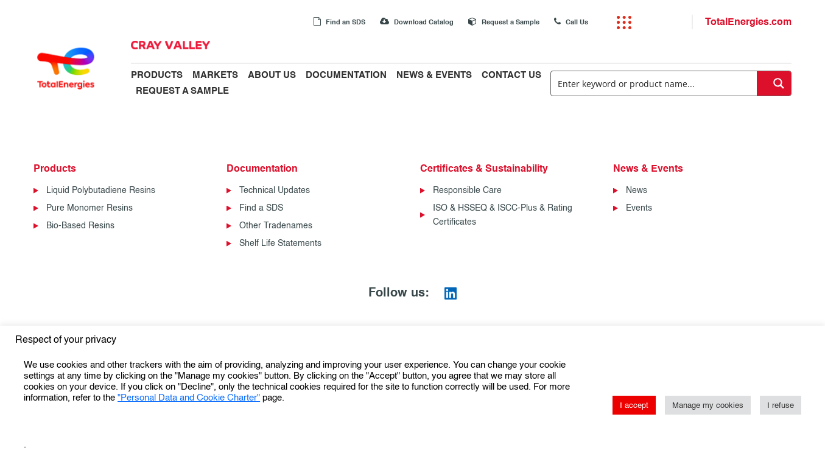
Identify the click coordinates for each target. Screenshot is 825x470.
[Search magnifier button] (774, 83)
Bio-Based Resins (80, 226)
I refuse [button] (780, 405)
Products (157, 75)
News (636, 190)
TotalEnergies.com (748, 21)
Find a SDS (261, 208)
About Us (272, 75)
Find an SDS (339, 22)
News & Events (434, 75)
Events (639, 208)
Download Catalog (417, 22)
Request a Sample (503, 22)
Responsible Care (467, 190)
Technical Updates (274, 190)
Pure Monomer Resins (89, 208)
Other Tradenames (275, 226)
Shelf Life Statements (280, 243)
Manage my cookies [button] (707, 405)
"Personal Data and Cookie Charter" (189, 398)
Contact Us (511, 75)
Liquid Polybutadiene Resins (100, 190)
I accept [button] (634, 405)
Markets (215, 75)
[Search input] (654, 83)
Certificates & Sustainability (484, 168)
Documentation (346, 75)
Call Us (571, 22)
